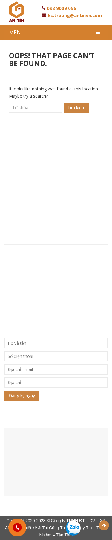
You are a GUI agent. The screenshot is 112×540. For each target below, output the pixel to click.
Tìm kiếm (76, 107)
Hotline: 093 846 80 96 (27, 182)
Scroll (104, 525)
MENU (17, 32)
